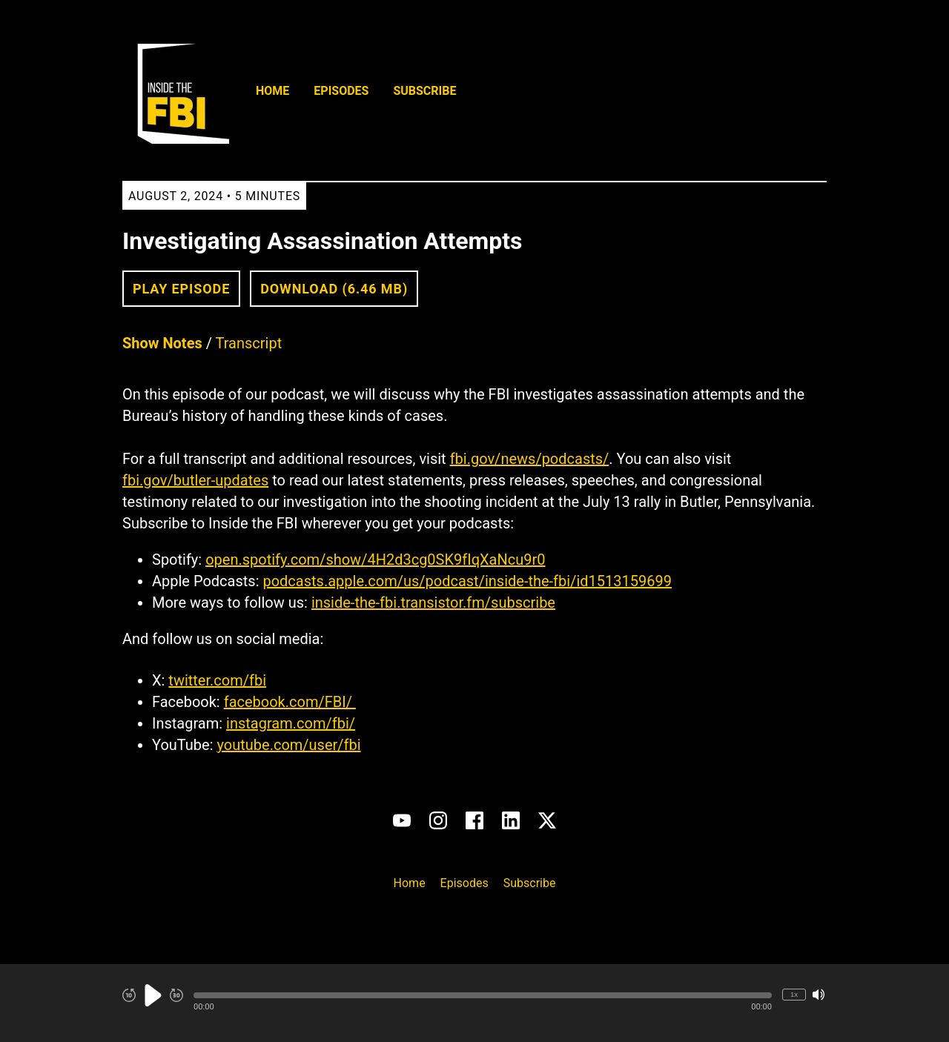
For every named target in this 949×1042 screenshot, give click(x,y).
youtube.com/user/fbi (288, 745)
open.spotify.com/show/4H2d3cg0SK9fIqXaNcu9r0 (375, 559)
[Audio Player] (474, 1003)
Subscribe (424, 91)
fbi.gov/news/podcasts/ (529, 459)
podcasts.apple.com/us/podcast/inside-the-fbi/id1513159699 (467, 581)
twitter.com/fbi (217, 680)
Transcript (249, 343)
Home (272, 91)
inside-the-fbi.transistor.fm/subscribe (433, 602)
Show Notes (162, 343)
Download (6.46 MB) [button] (334, 288)
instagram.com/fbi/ (290, 723)
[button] (483, 995)
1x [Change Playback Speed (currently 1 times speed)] (794, 994)
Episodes (341, 91)
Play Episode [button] (181, 288)
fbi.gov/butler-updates (195, 480)
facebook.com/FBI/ (290, 702)
